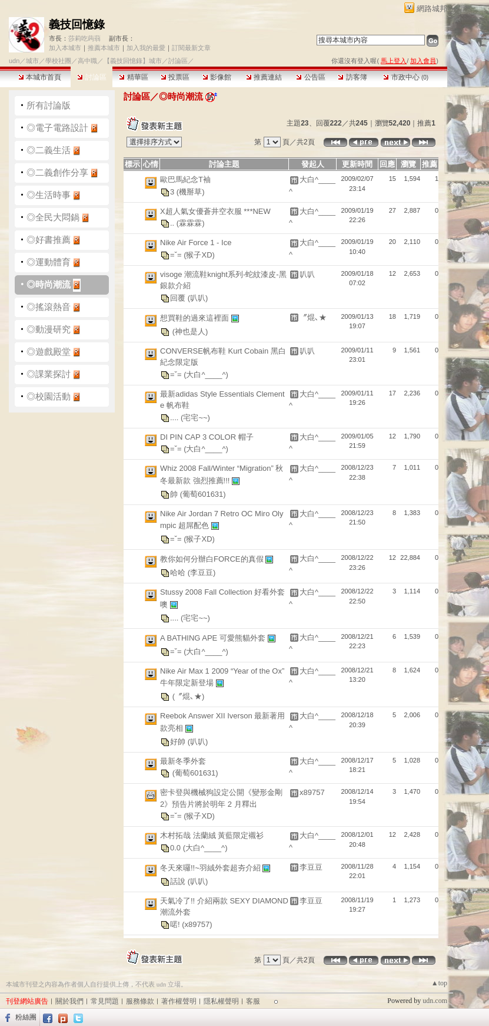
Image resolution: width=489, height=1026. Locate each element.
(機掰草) (191, 191)
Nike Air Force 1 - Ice (195, 242)
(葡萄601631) (203, 493)
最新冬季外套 (183, 761)
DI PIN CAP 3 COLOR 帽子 (207, 437)
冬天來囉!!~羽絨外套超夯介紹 (211, 867)
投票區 (175, 77)
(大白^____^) (206, 374)
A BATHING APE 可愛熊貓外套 (214, 637)
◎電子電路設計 (57, 128)
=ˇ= (177, 254)
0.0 (176, 847)
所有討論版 (48, 105)
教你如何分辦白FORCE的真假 (212, 559)
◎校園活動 (48, 396)
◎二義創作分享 (57, 172)
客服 (253, 1001)
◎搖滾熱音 (48, 307)
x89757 (312, 792)
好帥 (179, 741)
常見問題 (105, 1001)
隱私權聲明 (221, 1001)
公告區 (310, 77)
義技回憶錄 (77, 24)
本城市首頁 (39, 77)
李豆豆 (311, 867)
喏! (176, 923)
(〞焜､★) (188, 696)
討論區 (91, 77)
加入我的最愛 (146, 47)
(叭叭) (198, 297)
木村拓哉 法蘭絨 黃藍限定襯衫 (212, 835)
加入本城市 (65, 47)
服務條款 (140, 1001)
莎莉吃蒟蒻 (84, 38)
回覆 (179, 297)
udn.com (435, 1001)
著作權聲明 (179, 1001)
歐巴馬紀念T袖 (185, 179)
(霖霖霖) (191, 223)
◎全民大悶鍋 (52, 217)
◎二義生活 (48, 150)
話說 (179, 880)
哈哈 (179, 572)
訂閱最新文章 (191, 47)
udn (14, 60)
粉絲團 (25, 1017)
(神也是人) (190, 330)
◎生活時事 (48, 195)
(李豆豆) (202, 572)
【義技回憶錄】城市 (133, 60)
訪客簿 (352, 77)
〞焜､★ (313, 317)
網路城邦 (432, 8)
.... (175, 417)
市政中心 (405, 77)
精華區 (133, 77)
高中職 (87, 60)
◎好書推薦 (48, 240)
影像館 (216, 77)
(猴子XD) (199, 254)
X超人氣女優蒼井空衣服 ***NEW (215, 211)
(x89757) (197, 923)
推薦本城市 (104, 47)
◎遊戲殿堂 (48, 352)
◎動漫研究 (48, 329)
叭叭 (307, 274)
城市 (32, 60)
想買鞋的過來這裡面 (195, 317)
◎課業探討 (48, 374)
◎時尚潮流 (48, 284)
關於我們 (69, 1001)
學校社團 (58, 60)
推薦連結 (264, 77)
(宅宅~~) (195, 417)
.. (173, 223)
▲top (439, 983)
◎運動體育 (48, 262)
